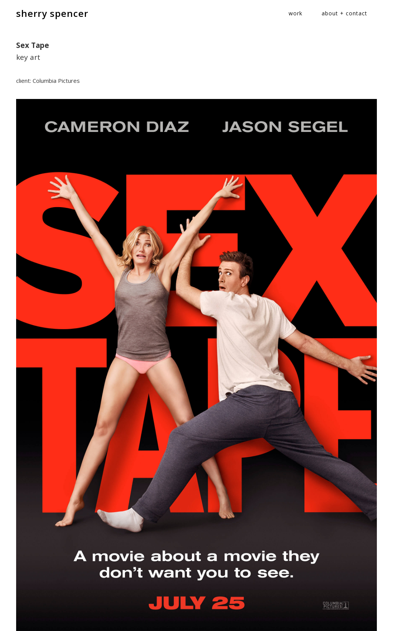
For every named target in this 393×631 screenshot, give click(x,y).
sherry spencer (52, 13)
